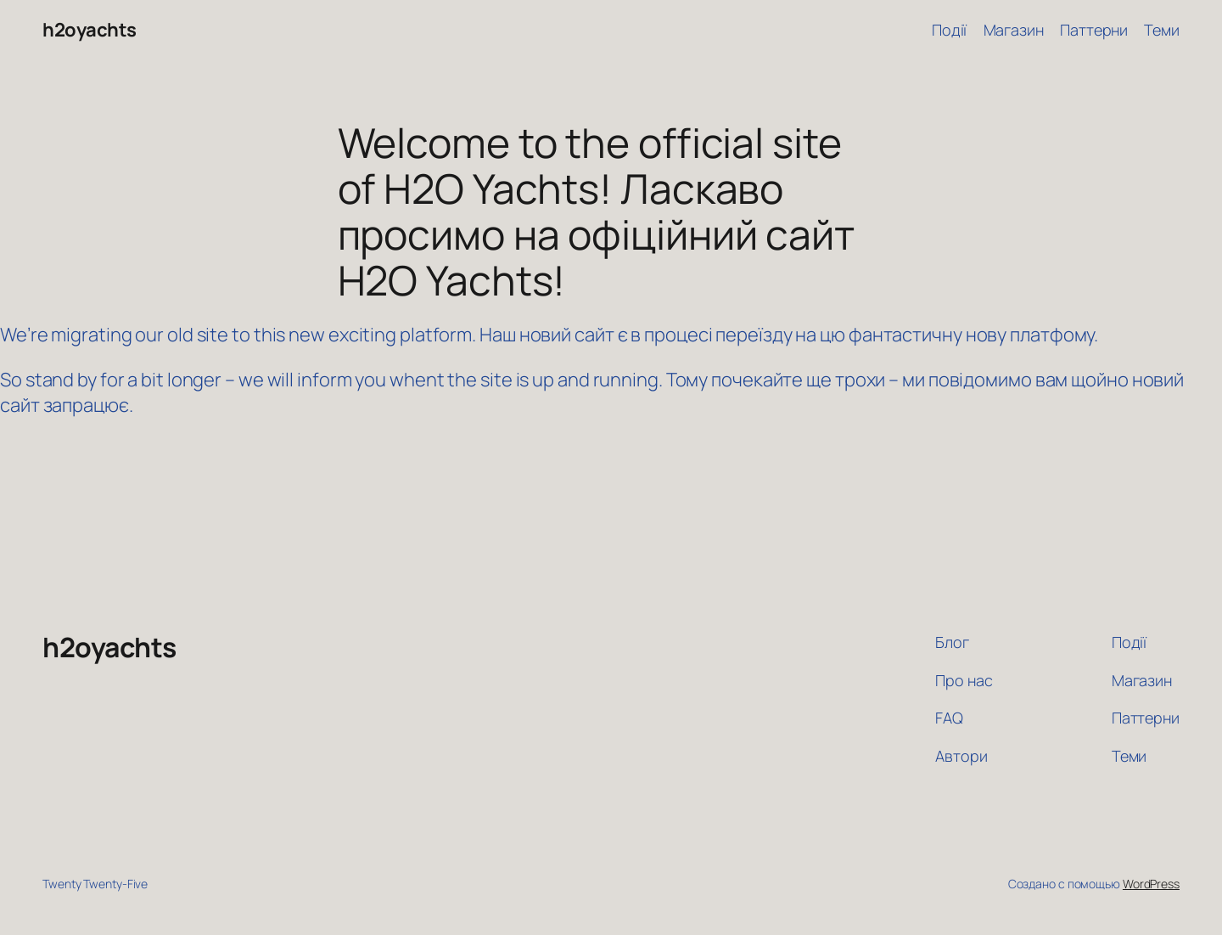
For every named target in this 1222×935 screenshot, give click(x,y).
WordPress (1151, 884)
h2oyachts (89, 29)
